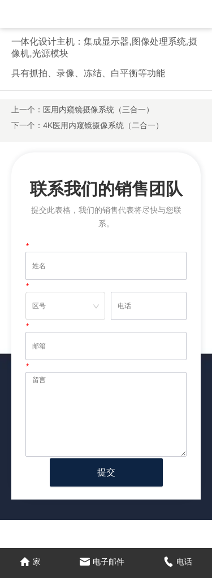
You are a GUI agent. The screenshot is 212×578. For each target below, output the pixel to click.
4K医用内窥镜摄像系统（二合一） (103, 125)
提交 (106, 472)
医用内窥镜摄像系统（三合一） (98, 109)
